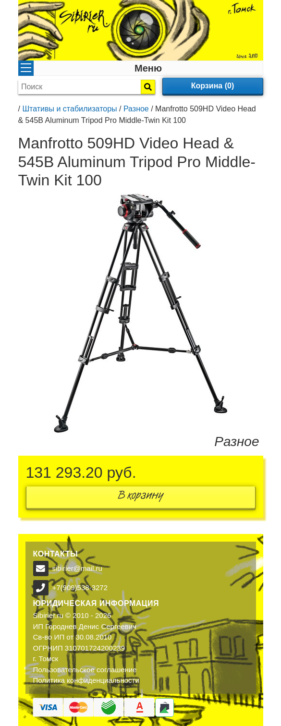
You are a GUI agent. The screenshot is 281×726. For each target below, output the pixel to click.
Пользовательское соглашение (85, 670)
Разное (136, 109)
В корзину (141, 497)
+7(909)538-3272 (80, 587)
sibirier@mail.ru (77, 568)
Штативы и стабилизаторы (69, 109)
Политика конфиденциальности (86, 680)
